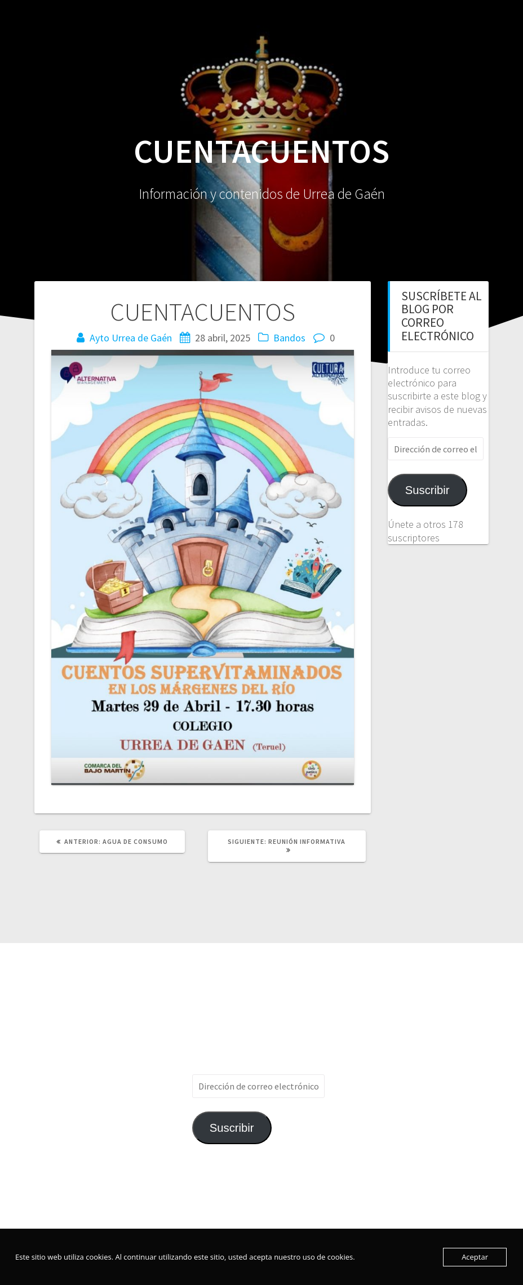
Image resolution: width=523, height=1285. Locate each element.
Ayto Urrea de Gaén (131, 337)
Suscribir (427, 490)
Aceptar (475, 1257)
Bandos (289, 337)
